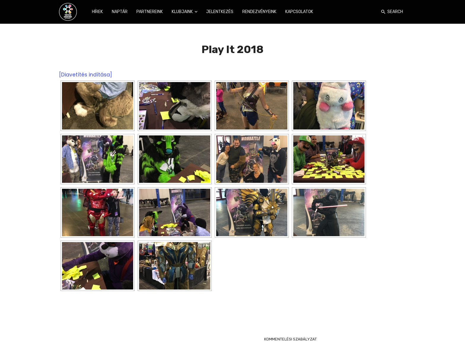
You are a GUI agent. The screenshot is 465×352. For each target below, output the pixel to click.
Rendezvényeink (259, 11)
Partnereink (149, 11)
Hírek (97, 11)
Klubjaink (182, 11)
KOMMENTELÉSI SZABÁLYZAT (290, 339)
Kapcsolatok (299, 11)
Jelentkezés (219, 11)
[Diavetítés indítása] (85, 74)
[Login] (375, 12)
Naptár (120, 11)
